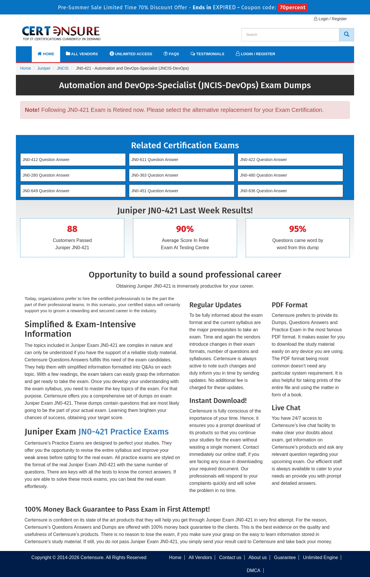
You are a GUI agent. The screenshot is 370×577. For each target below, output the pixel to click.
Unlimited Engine (320, 557)
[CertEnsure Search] (346, 34)
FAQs (171, 53)
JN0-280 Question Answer (46, 175)
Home (46, 53)
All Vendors (82, 53)
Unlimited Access (131, 53)
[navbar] (27, 51)
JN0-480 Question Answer (263, 175)
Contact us (230, 557)
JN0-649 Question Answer (46, 190)
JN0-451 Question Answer (154, 190)
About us (258, 557)
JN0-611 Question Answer (154, 159)
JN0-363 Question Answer (154, 175)
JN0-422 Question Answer (263, 159)
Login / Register (330, 18)
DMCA (253, 570)
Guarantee (285, 557)
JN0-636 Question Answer (263, 190)
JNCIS (63, 68)
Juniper (44, 68)
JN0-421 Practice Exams (123, 431)
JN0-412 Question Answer (46, 159)
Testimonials (207, 53)
